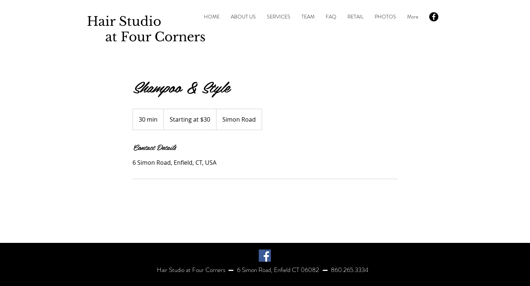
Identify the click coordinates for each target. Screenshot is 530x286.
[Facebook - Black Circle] (433, 16)
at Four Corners (146, 37)
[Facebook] (265, 256)
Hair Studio (124, 21)
